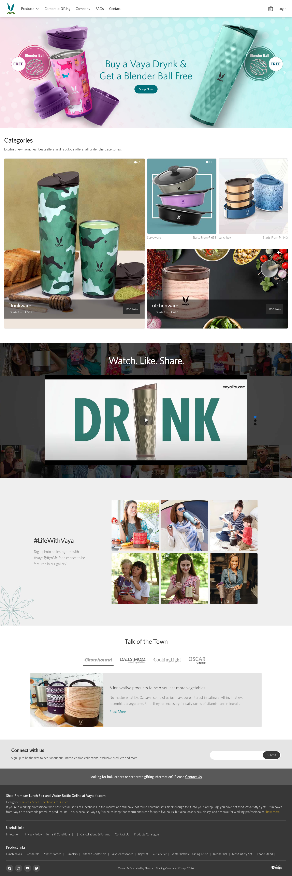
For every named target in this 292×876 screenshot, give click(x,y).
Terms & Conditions (58, 834)
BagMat (143, 854)
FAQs (100, 8)
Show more (272, 812)
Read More (118, 712)
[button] (7, 72)
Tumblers (72, 854)
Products (27, 8)
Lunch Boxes (14, 854)
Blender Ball (220, 854)
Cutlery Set (160, 854)
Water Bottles (52, 854)
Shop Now (146, 89)
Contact (115, 8)
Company (83, 8)
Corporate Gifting (57, 8)
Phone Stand (265, 854)
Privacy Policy (33, 834)
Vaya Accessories (122, 854)
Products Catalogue (146, 834)
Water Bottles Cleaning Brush (190, 854)
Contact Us (193, 777)
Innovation (13, 834)
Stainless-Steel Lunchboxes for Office (43, 802)
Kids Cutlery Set (242, 854)
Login (282, 8)
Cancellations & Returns (95, 834)
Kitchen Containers (94, 854)
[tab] (98, 660)
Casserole (33, 854)
